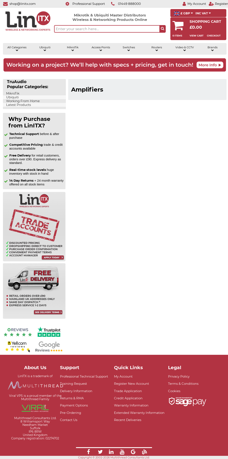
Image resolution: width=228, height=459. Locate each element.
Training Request (73, 384)
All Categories (16, 49)
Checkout (214, 35)
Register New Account (131, 384)
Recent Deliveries (127, 420)
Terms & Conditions (183, 384)
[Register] (218, 4)
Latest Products (18, 105)
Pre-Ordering (70, 413)
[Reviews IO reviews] (18, 337)
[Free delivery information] (34, 317)
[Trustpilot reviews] (49, 337)
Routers (156, 49)
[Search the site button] (162, 29)
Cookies (174, 391)
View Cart (197, 35)
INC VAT (203, 13)
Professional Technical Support (84, 376)
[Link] (88, 452)
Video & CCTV (184, 49)
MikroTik (73, 49)
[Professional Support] (83, 4)
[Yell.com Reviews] (18, 351)
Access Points (101, 49)
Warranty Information (131, 405)
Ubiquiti (45, 49)
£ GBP (183, 13)
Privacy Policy (179, 376)
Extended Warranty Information (139, 413)
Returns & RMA (72, 398)
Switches (129, 49)
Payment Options (74, 405)
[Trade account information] (34, 260)
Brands (212, 49)
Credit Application (128, 398)
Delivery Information (76, 391)
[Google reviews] (49, 351)
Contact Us (68, 420)
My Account (123, 376)
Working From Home (22, 101)
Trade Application (128, 391)
